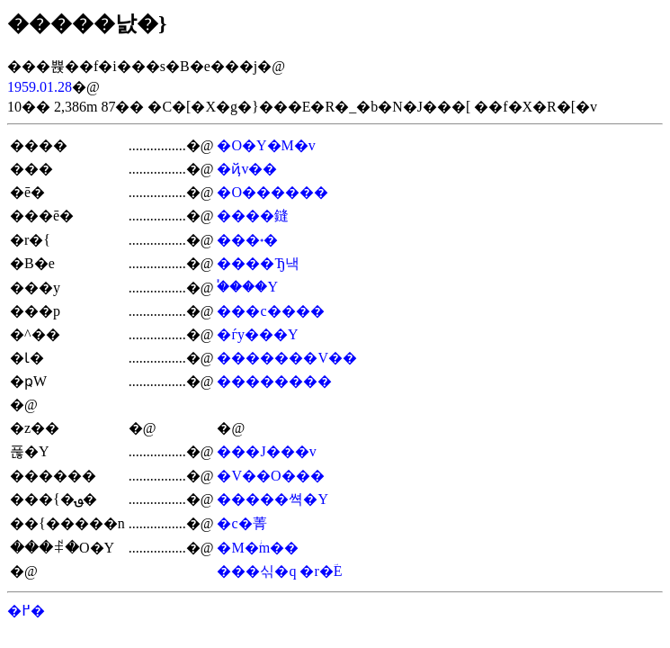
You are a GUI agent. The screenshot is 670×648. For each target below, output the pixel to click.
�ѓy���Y (257, 334)
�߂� (26, 610)
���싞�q (256, 571)
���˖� (247, 240)
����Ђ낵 (258, 263)
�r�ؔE (320, 571)
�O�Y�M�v (266, 145)
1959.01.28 (39, 86)
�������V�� (287, 357)
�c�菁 (241, 523)
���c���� (270, 311)
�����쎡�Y (272, 499)
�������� (274, 381)
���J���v (266, 451)
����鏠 (253, 215)
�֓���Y (247, 286)
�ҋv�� (247, 168)
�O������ (272, 192)
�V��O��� (270, 475)
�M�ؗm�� (258, 547)
